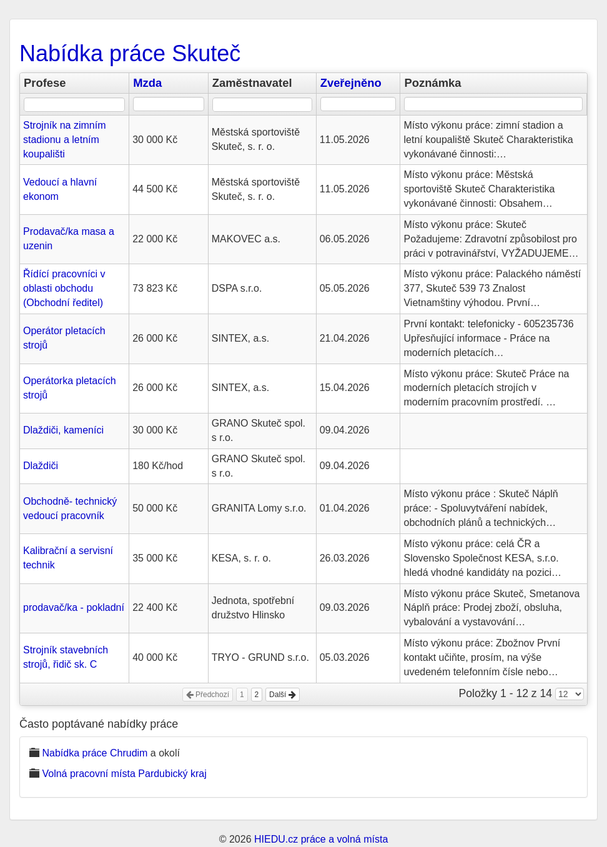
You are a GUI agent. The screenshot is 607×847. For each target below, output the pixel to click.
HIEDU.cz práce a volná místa (321, 839)
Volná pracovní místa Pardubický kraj (124, 773)
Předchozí (207, 694)
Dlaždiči (40, 465)
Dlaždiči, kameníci (63, 430)
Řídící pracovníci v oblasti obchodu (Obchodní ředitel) (64, 288)
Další (282, 694)
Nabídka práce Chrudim (94, 753)
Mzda (147, 82)
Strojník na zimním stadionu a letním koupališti (64, 139)
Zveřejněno (351, 82)
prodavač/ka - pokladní (73, 607)
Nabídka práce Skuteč (129, 53)
